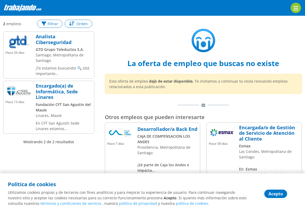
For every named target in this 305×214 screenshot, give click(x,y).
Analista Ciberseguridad (53, 39)
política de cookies (192, 203)
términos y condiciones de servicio (70, 203)
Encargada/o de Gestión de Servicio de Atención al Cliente (267, 133)
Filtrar (50, 23)
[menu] (296, 8)
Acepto (275, 194)
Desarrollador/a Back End (167, 129)
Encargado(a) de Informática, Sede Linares (57, 91)
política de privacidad (138, 203)
